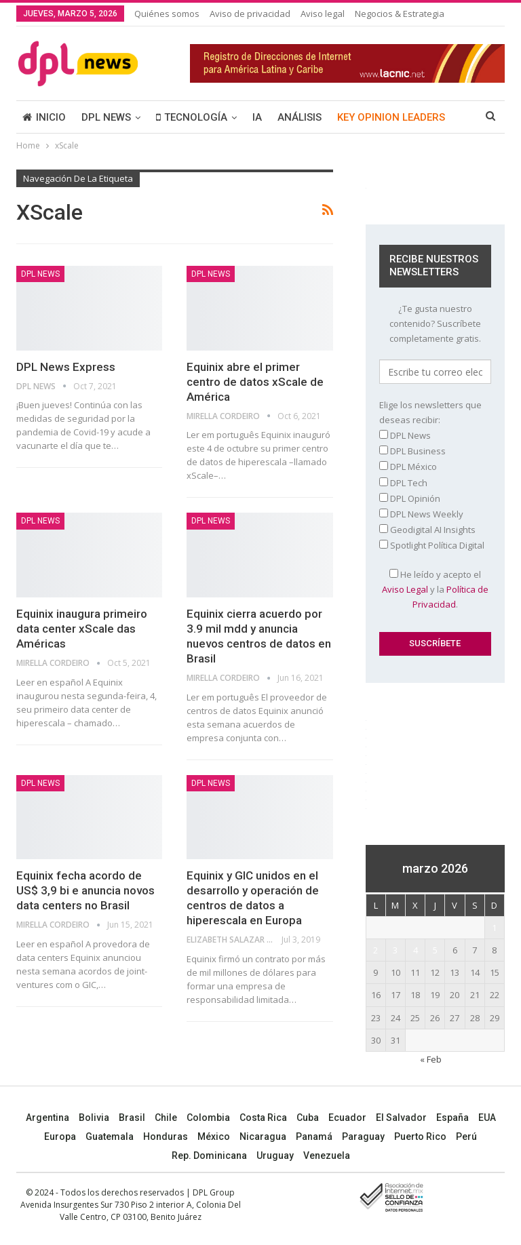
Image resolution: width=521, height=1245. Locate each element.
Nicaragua (262, 1136)
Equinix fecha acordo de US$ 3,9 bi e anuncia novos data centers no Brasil (85, 890)
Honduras (165, 1136)
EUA (487, 1117)
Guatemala (109, 1136)
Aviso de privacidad (250, 13)
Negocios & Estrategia (399, 13)
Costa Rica (263, 1117)
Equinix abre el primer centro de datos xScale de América (255, 381)
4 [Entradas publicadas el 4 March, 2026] (415, 950)
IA (257, 117)
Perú (466, 1136)
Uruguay (275, 1155)
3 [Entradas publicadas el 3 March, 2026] (395, 950)
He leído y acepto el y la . (435, 589)
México (213, 1136)
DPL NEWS (106, 117)
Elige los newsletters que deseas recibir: (430, 412)
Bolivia (94, 1117)
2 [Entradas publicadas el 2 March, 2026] (375, 950)
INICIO (44, 117)
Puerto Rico (420, 1136)
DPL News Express (65, 367)
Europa (60, 1136)
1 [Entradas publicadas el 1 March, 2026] (494, 928)
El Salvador (401, 1117)
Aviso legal (323, 13)
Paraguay (363, 1136)
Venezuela (326, 1155)
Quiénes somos (166, 13)
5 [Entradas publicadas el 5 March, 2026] (435, 950)
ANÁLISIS (299, 117)
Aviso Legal (405, 589)
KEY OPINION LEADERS (391, 117)
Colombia (208, 1117)
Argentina (47, 1117)
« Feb (431, 1059)
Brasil (132, 1117)
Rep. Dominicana (209, 1155)
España (452, 1117)
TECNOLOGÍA (191, 117)
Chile (166, 1117)
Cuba (307, 1117)
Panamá (314, 1136)
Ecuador (347, 1117)
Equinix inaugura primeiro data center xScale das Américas (81, 628)
